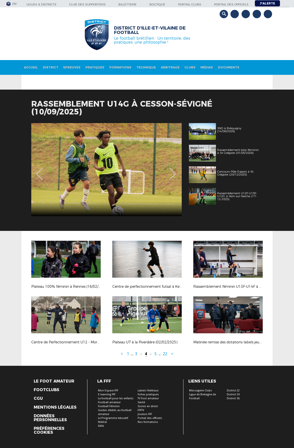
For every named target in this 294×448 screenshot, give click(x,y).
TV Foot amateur (148, 398)
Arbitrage (170, 67)
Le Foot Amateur (54, 381)
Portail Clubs (189, 4)
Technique (146, 67)
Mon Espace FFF (108, 390)
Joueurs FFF (145, 414)
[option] (106, 169)
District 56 (233, 398)
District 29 (233, 394)
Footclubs (46, 390)
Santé (141, 402)
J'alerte (267, 3)
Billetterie (127, 4)
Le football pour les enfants (115, 398)
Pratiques (94, 67)
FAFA (101, 426)
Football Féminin (109, 406)
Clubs (190, 67)
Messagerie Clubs (200, 390)
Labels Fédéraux (148, 390)
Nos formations (148, 422)
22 (165, 354)
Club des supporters (87, 4)
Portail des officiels (231, 4)
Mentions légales (55, 407)
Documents (228, 67)
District (50, 67)
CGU (38, 398)
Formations (120, 67)
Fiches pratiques (148, 394)
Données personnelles (50, 418)
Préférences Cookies (49, 430)
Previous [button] (39, 170)
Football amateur (109, 402)
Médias (206, 67)
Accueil (31, 67)
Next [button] (172, 170)
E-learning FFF (106, 394)
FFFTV (141, 410)
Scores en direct (148, 406)
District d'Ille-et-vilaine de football (150, 30)
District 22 (233, 390)
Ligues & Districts (41, 4)
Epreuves (72, 67)
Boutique (157, 4)
